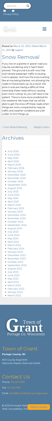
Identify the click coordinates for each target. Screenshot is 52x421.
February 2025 (16, 208)
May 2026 (13, 158)
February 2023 (16, 288)
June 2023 (14, 275)
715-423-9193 (17, 382)
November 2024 (17, 218)
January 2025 (15, 211)
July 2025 (13, 191)
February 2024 (16, 248)
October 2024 (15, 221)
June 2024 (14, 235)
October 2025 (15, 181)
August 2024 (15, 228)
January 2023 (15, 292)
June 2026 (13, 154)
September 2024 (17, 225)
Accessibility (15, 409)
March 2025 (14, 205)
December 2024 (17, 215)
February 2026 (16, 168)
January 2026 (15, 171)
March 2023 (14, 285)
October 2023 (15, 262)
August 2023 (15, 268)
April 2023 (13, 282)
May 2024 (13, 238)
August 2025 (15, 188)
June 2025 (13, 195)
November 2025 (17, 178)
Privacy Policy (11, 14)
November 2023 (17, 258)
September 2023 (17, 265)
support (19, 49)
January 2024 (15, 252)
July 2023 (13, 272)
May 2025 (13, 198)
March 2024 (14, 245)
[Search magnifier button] (28, 6)
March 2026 (14, 164)
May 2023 (13, 278)
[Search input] (16, 6)
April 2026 (13, 161)
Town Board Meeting (14, 127)
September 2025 (17, 185)
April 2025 (13, 201)
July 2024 (13, 231)
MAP (9, 10)
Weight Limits (42, 127)
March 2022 (14, 295)
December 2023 (17, 255)
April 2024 (13, 242)
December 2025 (17, 174)
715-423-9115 (14, 387)
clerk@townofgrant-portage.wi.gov (28, 393)
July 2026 (13, 151)
